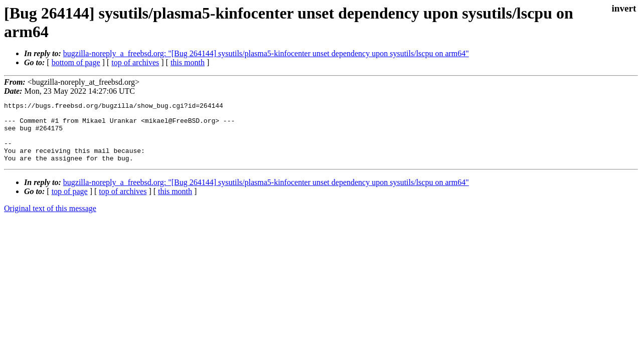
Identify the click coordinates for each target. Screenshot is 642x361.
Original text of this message (50, 220)
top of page (70, 203)
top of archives (135, 62)
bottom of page (76, 62)
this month (188, 62)
